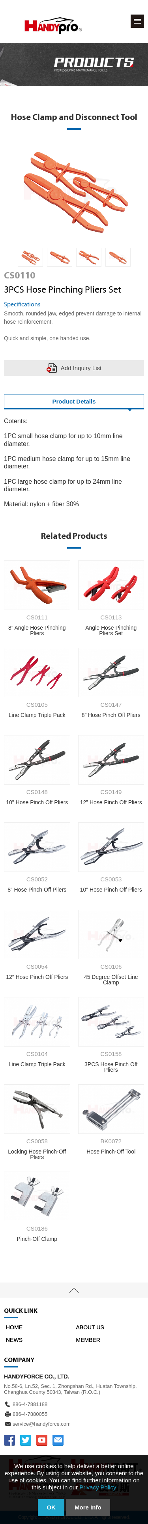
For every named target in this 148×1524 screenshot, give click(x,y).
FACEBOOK (9, 1440)
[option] (30, 257)
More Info (88, 1507)
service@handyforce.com (42, 1424)
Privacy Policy (97, 1487)
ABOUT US (90, 1327)
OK (51, 1507)
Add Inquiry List (81, 368)
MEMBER (88, 1340)
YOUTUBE (41, 1440)
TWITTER (25, 1440)
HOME (14, 1327)
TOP (74, 1290)
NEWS (14, 1340)
